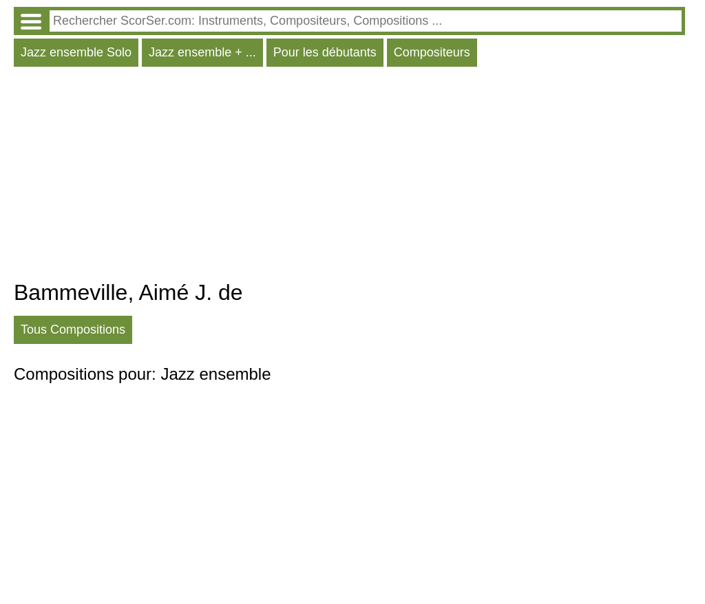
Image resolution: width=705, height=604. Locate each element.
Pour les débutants (325, 52)
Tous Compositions (73, 329)
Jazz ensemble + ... (202, 52)
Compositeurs (432, 52)
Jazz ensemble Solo (76, 52)
